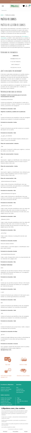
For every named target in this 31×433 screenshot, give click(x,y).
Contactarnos (19, 389)
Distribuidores (19, 392)
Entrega (19, 399)
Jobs (18, 402)
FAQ (17, 387)
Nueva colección (5, 390)
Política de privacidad (6, 398)
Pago (18, 398)
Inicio (2, 15)
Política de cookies (5, 399)
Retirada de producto (22, 401)
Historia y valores (5, 387)
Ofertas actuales (20, 390)
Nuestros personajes (6, 389)
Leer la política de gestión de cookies (8, 427)
